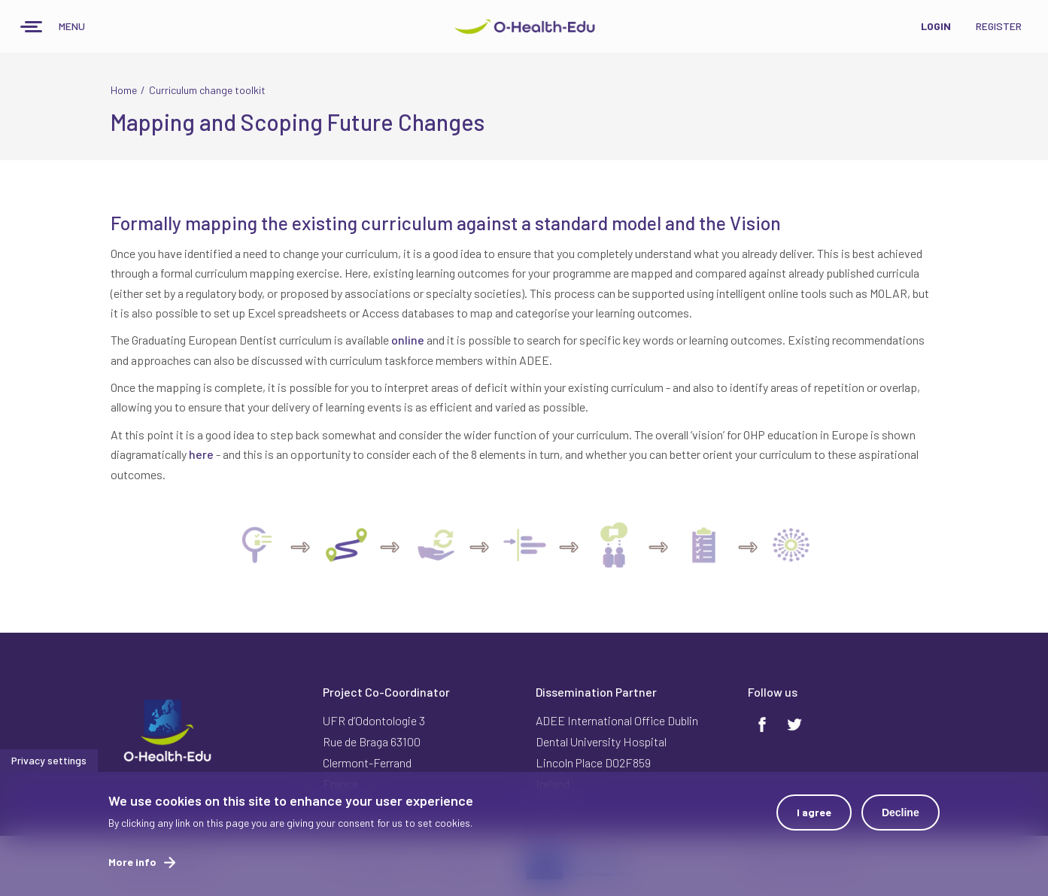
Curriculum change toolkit (207, 90)
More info (132, 868)
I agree (814, 818)
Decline (900, 819)
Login (936, 26)
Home (124, 90)
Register (999, 26)
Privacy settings (49, 767)
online (407, 340)
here (201, 454)
